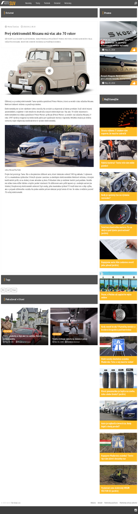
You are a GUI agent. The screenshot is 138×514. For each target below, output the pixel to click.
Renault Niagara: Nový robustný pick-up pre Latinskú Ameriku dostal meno (118, 77)
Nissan (14, 290)
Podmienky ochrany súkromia (128, 503)
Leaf (8, 290)
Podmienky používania (111, 503)
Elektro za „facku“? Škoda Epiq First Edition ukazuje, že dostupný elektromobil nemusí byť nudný (117, 42)
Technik (47, 3)
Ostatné (57, 3)
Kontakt (100, 503)
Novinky (28, 3)
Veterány (67, 3)
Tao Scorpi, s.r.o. (15, 503)
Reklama (93, 503)
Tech (3, 290)
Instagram (136, 510)
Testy (38, 3)
